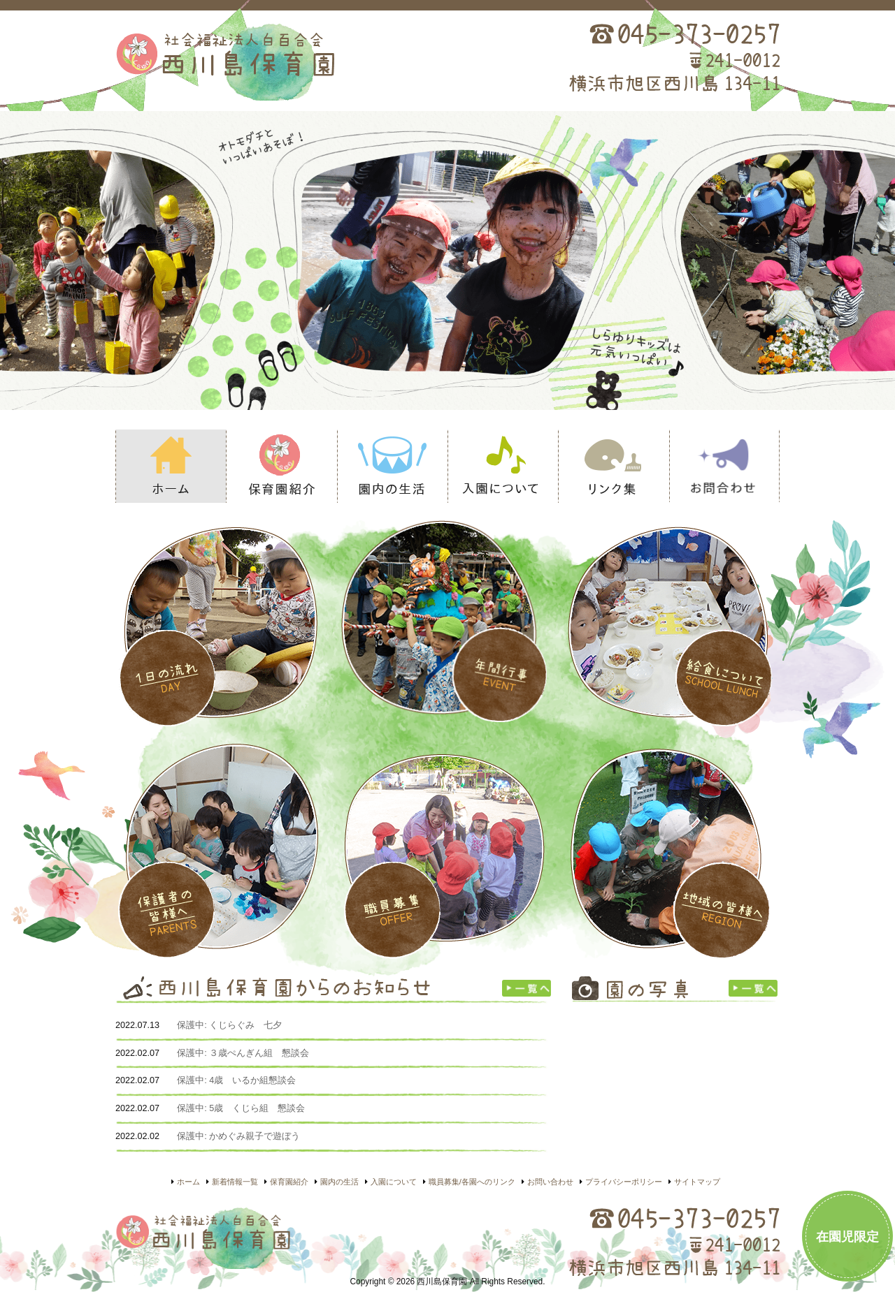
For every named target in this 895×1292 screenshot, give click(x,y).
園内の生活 (392, 466)
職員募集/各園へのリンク (472, 1181)
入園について (503, 466)
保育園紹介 (281, 466)
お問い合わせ (724, 466)
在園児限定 (847, 1237)
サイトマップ (697, 1181)
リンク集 (613, 466)
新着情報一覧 (235, 1181)
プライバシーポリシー (623, 1181)
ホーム (170, 466)
